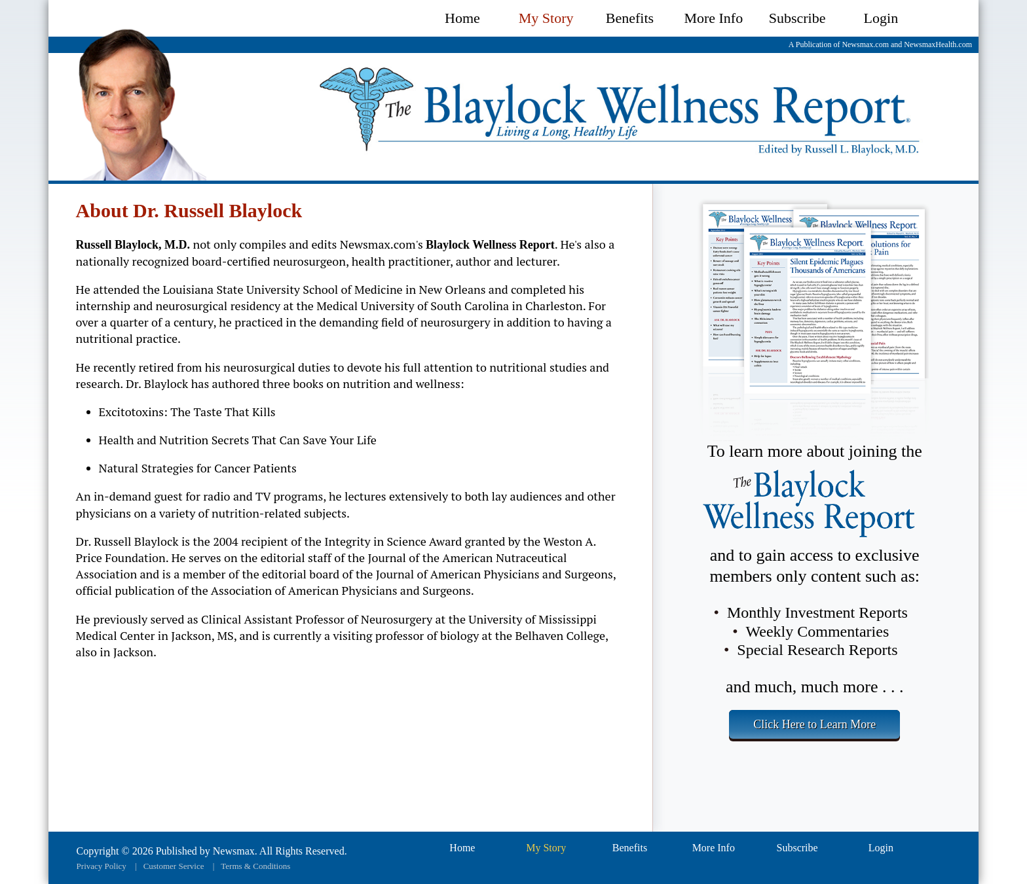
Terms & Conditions (255, 866)
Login (881, 18)
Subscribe (797, 18)
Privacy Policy (101, 866)
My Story (546, 18)
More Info (713, 18)
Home (462, 18)
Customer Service (173, 866)
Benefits (630, 18)
